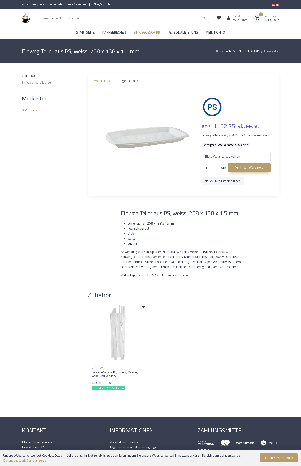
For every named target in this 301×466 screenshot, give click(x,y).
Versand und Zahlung (124, 442)
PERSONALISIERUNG (183, 32)
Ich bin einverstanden (279, 457)
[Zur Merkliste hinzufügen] (143, 307)
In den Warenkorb (249, 167)
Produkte (30, 110)
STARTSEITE (85, 32)
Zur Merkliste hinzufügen (222, 181)
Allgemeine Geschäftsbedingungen (134, 447)
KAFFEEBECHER (114, 32)
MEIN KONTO (215, 32)
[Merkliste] (219, 18)
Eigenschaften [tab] (130, 80)
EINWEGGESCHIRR (146, 32)
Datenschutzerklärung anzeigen (25, 460)
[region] (183, 80)
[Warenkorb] (265, 18)
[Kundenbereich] (235, 18)
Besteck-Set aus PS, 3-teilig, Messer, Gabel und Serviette (115, 374)
